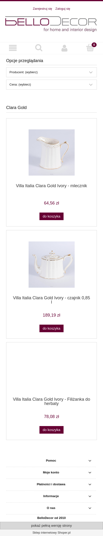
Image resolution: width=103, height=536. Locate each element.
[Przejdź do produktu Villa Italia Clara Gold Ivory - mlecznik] (51, 152)
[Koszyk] (90, 47)
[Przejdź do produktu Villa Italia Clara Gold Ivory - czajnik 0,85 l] (51, 264)
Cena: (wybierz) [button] (20, 84)
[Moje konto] (64, 48)
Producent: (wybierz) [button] (23, 72)
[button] (13, 48)
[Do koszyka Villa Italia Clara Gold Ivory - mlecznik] (51, 216)
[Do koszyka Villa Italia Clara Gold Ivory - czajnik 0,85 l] (51, 328)
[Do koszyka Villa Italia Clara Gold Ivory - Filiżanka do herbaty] (51, 430)
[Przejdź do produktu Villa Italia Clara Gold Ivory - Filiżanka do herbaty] (51, 371)
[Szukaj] (39, 47)
